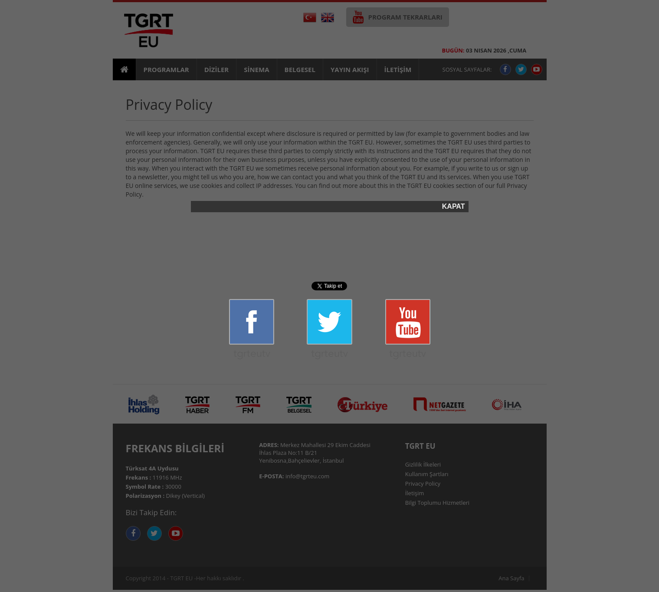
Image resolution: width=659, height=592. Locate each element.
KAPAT (453, 206)
